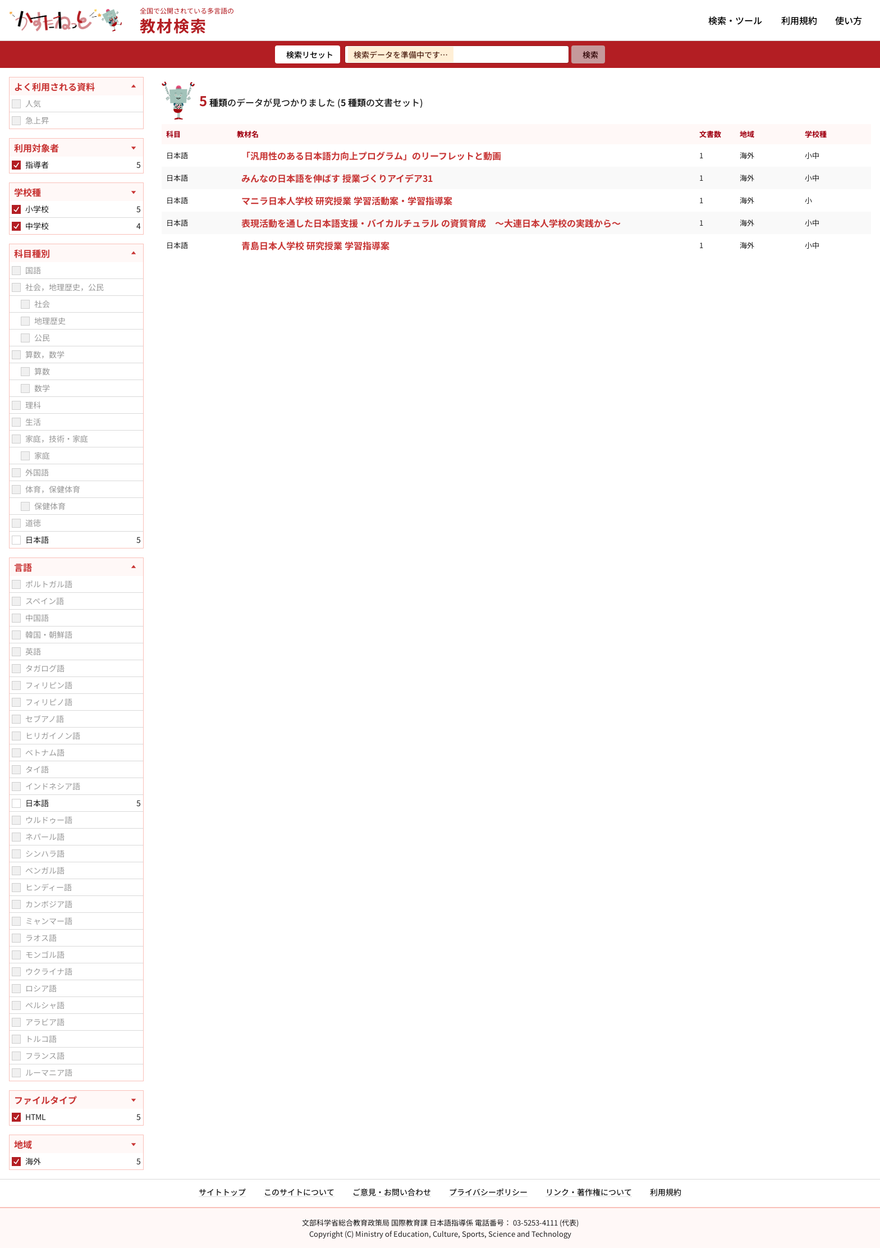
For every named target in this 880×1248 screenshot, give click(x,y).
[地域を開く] (76, 1144)
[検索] (588, 54)
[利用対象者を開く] (76, 148)
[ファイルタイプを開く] (76, 1100)
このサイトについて (299, 1191)
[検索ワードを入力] (457, 54)
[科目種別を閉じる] (76, 253)
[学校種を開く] (76, 192)
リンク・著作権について (589, 1191)
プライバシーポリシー (488, 1191)
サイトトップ (222, 1191)
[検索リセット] (307, 54)
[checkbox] (16, 103)
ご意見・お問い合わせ (391, 1191)
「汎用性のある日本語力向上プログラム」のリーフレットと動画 (371, 155)
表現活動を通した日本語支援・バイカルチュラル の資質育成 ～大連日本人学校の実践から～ (431, 223)
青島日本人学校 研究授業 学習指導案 (315, 245)
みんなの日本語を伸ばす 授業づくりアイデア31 (337, 178)
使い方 (848, 20)
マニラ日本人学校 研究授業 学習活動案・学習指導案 (346, 200)
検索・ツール (735, 20)
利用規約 (799, 20)
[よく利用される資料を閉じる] (76, 86)
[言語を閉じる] (76, 567)
